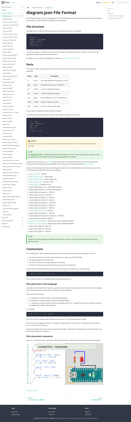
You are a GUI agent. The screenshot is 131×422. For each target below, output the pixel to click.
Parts (108, 11)
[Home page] (28, 7)
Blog (98, 2)
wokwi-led (49, 162)
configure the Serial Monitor (70, 58)
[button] (12, 7)
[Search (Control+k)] (122, 2)
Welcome (14, 412)
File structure (110, 8)
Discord (51, 412)
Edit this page (31, 390)
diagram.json (16, 414)
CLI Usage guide (60, 157)
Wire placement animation (115, 18)
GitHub (88, 414)
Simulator (107, 2)
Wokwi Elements (89, 164)
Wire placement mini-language (116, 16)
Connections (110, 13)
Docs (13, 2)
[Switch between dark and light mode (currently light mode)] (113, 2)
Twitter (51, 414)
